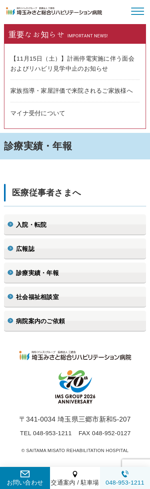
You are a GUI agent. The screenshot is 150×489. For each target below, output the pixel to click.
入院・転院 (31, 224)
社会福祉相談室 (37, 296)
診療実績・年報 (37, 272)
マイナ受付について (38, 113)
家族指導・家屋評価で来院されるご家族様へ (71, 90)
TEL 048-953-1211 (46, 433)
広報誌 (25, 248)
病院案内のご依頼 (40, 321)
